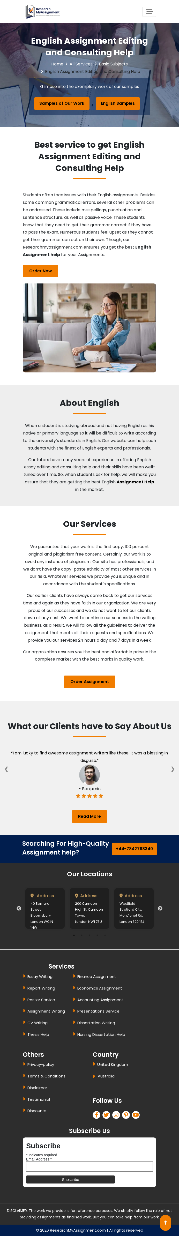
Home (57, 64)
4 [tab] (97, 935)
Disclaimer (37, 1088)
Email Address (39, 1159)
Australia (106, 1076)
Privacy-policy (40, 1064)
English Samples (118, 103)
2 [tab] (81, 935)
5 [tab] (105, 935)
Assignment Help (135, 482)
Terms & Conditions (46, 1076)
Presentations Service (98, 1011)
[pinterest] (127, 1115)
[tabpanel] (45, 908)
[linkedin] (117, 1115)
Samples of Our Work (61, 103)
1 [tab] (74, 935)
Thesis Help (38, 1034)
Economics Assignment (99, 988)
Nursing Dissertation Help (101, 1034)
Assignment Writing (46, 1011)
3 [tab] (89, 935)
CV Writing (37, 1023)
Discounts (36, 1111)
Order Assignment (89, 682)
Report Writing (41, 988)
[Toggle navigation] (149, 12)
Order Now (40, 271)
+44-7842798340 (134, 849)
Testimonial (38, 1099)
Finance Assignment (96, 976)
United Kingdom (112, 1064)
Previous (18, 908)
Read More (89, 816)
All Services (81, 64)
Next (160, 908)
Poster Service (41, 999)
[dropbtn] (95, 1077)
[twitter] (107, 1115)
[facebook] (97, 1115)
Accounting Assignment (100, 999)
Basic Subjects (113, 64)
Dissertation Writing (96, 1023)
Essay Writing (40, 976)
